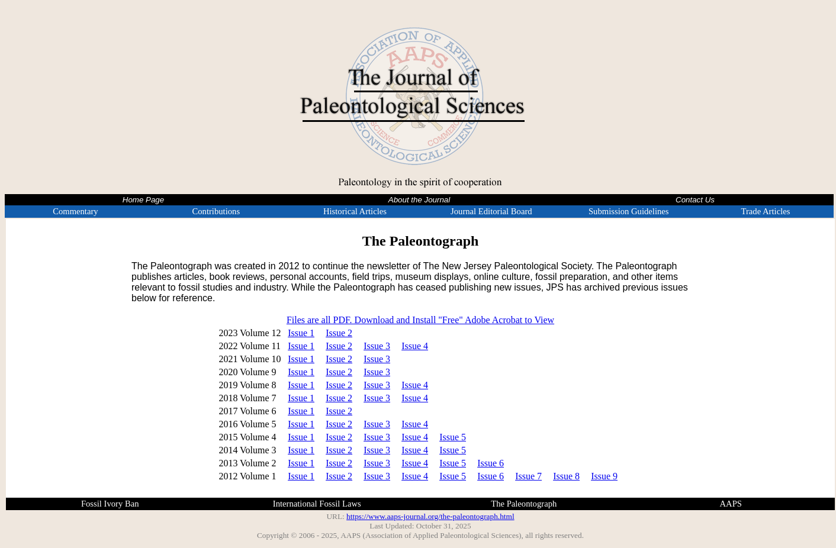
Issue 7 (528, 476)
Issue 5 (452, 437)
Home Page (143, 199)
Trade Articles (765, 211)
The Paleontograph (524, 503)
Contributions (216, 211)
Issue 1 (301, 333)
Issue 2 (339, 333)
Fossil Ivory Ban (110, 503)
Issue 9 (604, 476)
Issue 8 (566, 476)
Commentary (75, 211)
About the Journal (419, 199)
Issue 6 (490, 463)
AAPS (731, 503)
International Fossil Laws (317, 503)
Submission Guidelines (629, 211)
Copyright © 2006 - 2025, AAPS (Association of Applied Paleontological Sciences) (389, 535)
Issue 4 (414, 346)
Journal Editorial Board (491, 211)
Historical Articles (355, 211)
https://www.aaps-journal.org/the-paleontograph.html (430, 516)
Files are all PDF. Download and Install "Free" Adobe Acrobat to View (420, 320)
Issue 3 (377, 346)
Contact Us (695, 199)
